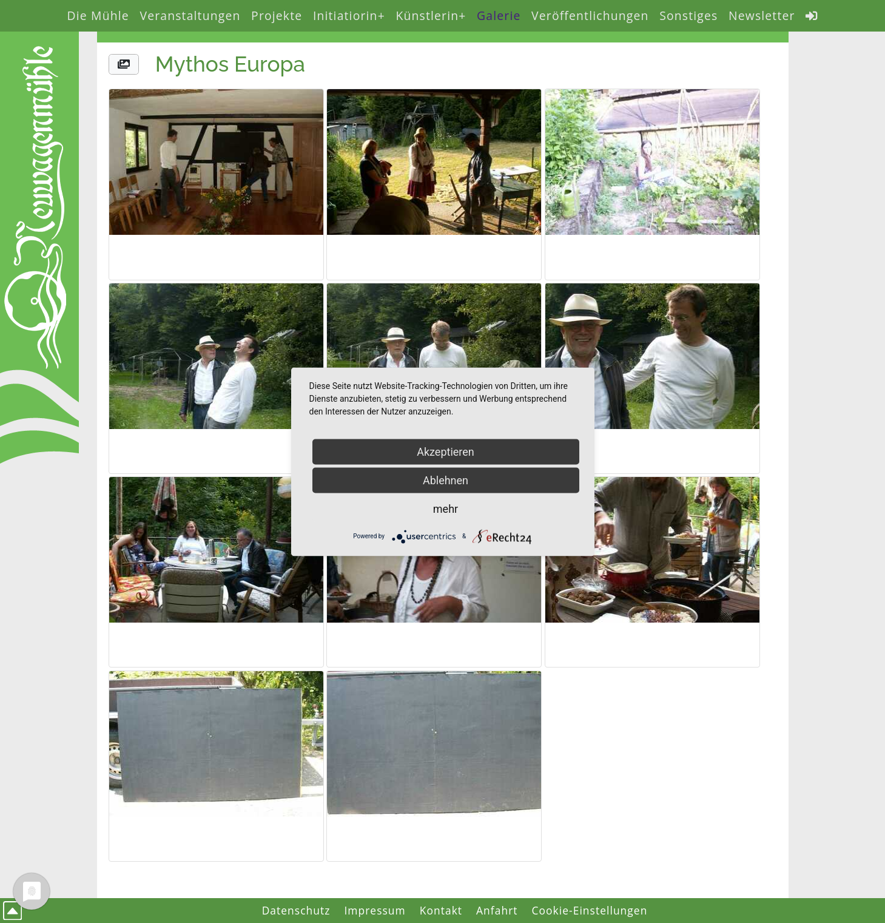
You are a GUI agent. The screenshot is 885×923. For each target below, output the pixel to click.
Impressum (374, 910)
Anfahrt (497, 910)
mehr (445, 508)
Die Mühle (98, 15)
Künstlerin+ (430, 15)
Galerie (498, 15)
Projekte (276, 15)
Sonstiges (688, 15)
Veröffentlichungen (589, 15)
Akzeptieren (445, 451)
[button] (123, 65)
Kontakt (441, 910)
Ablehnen (445, 479)
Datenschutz (296, 910)
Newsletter (762, 15)
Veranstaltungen (190, 15)
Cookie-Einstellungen (590, 910)
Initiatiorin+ (349, 15)
